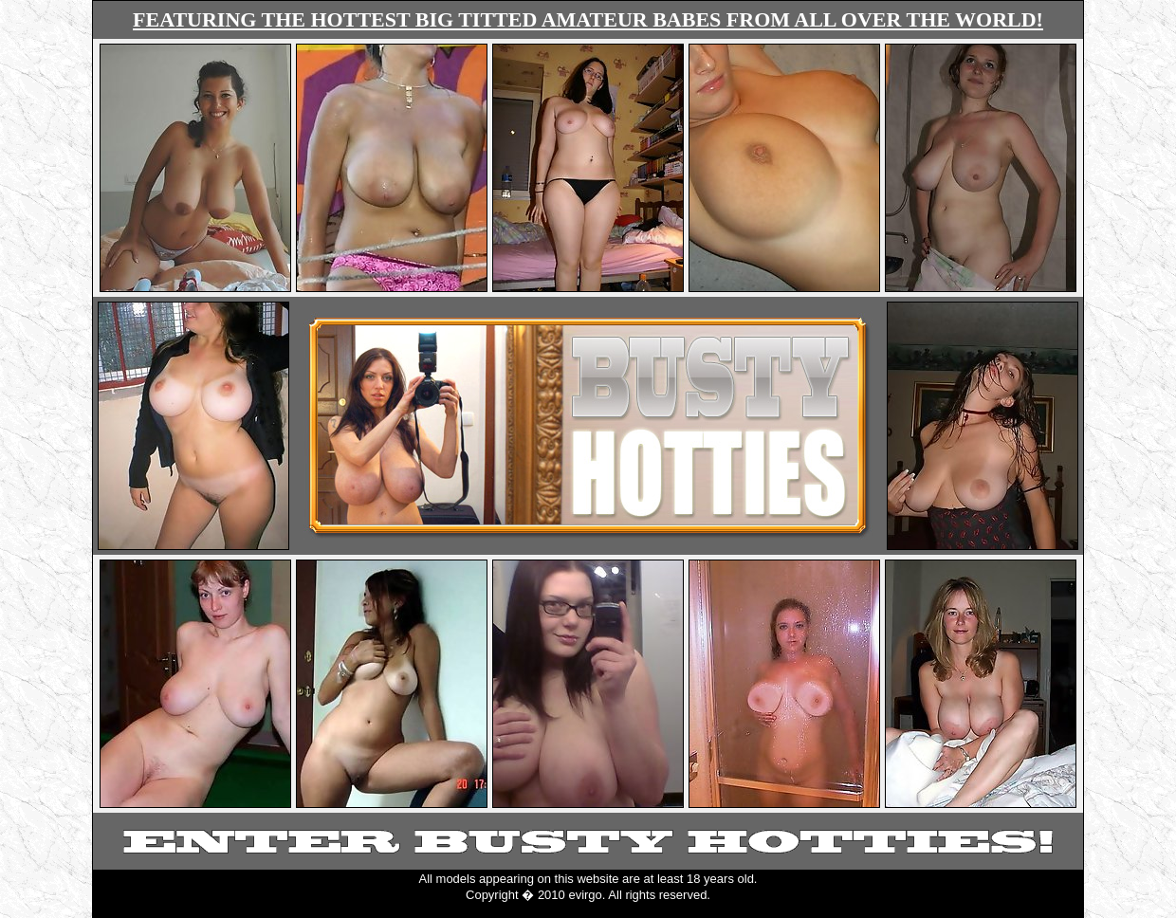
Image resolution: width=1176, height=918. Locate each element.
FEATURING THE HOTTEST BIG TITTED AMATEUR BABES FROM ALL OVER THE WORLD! (588, 19)
